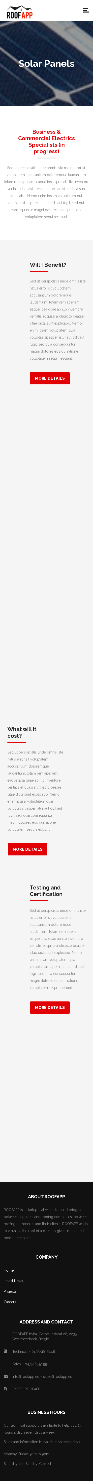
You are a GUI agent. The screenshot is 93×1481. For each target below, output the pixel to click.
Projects (10, 1291)
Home (9, 1270)
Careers (10, 1302)
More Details (50, 378)
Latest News (13, 1281)
